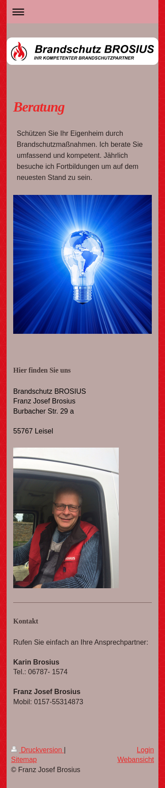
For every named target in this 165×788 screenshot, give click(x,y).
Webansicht (135, 759)
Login (145, 750)
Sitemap (24, 759)
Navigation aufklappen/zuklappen (82, 11)
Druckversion (37, 750)
